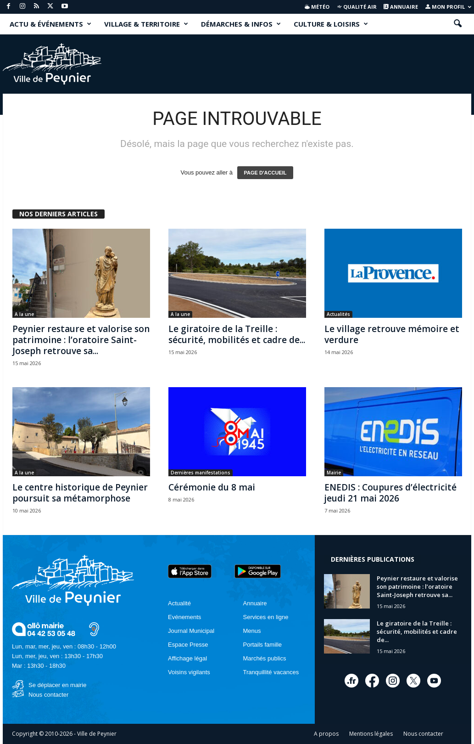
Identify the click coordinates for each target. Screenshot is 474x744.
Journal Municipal (191, 630)
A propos (326, 734)
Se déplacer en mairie (57, 685)
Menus (252, 630)
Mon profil (448, 6)
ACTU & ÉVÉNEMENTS (50, 24)
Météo (317, 6)
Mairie (334, 472)
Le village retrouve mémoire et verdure (391, 334)
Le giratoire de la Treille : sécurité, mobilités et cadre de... (236, 334)
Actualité (179, 603)
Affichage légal (187, 658)
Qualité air (357, 6)
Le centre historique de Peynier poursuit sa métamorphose (80, 492)
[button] (457, 24)
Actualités (338, 314)
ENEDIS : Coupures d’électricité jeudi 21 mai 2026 (390, 492)
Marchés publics (264, 658)
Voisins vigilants (189, 672)
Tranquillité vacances (271, 672)
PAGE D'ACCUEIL (265, 172)
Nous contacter (48, 694)
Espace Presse (188, 644)
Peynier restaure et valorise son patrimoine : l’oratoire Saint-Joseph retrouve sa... (81, 340)
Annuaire (401, 6)
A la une (24, 314)
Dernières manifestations (200, 472)
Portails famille (262, 644)
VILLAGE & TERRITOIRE (146, 24)
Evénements (184, 617)
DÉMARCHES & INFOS (241, 24)
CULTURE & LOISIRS (331, 24)
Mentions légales (371, 734)
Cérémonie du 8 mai (211, 487)
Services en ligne (266, 617)
